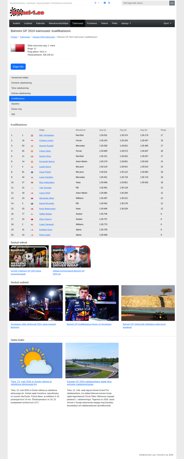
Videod (104, 23)
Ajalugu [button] (125, 23)
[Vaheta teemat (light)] (97, 3)
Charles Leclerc (46, 140)
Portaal (14, 37)
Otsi (172, 3)
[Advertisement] (113, 12)
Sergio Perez (45, 156)
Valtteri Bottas (45, 214)
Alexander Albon (46, 198)
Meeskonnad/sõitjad (58, 23)
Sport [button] (166, 23)
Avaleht (16, 23)
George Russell (46, 146)
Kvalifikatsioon (17, 98)
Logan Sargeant (46, 224)
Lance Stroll (44, 193)
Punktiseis (92, 23)
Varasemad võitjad (19, 77)
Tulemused (77, 23)
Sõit (13, 114)
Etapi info (19, 66)
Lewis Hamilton (46, 177)
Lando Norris (45, 167)
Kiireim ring (16, 109)
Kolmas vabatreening (21, 93)
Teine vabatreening (20, 88)
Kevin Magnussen (47, 209)
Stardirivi (15, 104)
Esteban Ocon (45, 230)
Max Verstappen (46, 135)
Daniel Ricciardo (46, 203)
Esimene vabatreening (21, 83)
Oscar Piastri (45, 172)
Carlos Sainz (45, 151)
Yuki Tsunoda (45, 188)
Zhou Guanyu (45, 219)
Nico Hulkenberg (46, 182)
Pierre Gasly (44, 235)
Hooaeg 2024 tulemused (43, 37)
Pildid (114, 23)
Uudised (28, 23)
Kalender (40, 23)
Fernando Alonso (47, 161)
